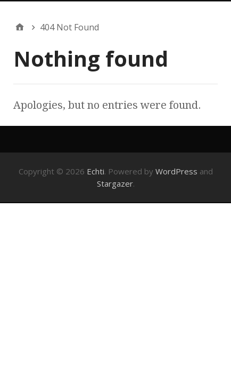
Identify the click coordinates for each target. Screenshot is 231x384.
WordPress (176, 171)
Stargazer (115, 183)
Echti (95, 171)
